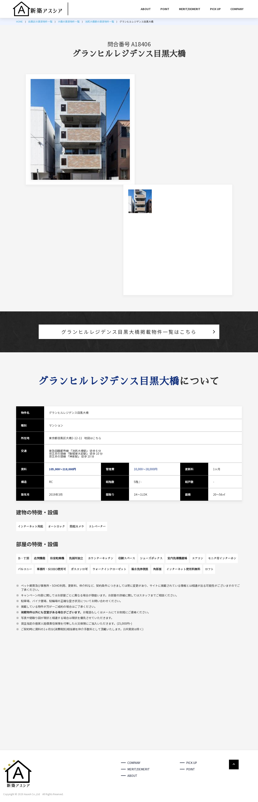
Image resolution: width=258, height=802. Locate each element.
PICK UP (215, 9)
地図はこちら (92, 438)
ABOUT (146, 9)
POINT (164, 9)
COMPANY (236, 9)
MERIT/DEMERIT (189, 9)
